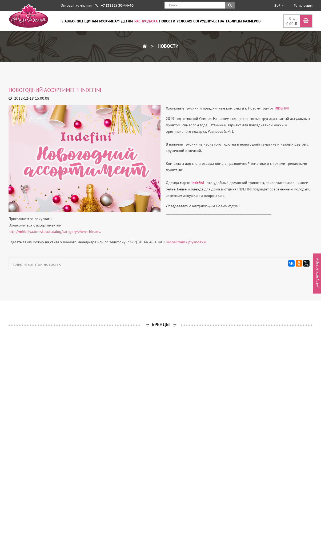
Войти (278, 5)
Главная (68, 21)
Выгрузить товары (317, 274)
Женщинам (87, 21)
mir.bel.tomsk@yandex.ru (186, 242)
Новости (167, 21)
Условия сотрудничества (200, 21)
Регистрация (303, 5)
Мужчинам (109, 21)
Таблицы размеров (243, 21)
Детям (127, 21)
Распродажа (146, 21)
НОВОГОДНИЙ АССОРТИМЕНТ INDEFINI (56, 90)
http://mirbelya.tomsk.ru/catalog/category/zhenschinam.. (55, 231)
